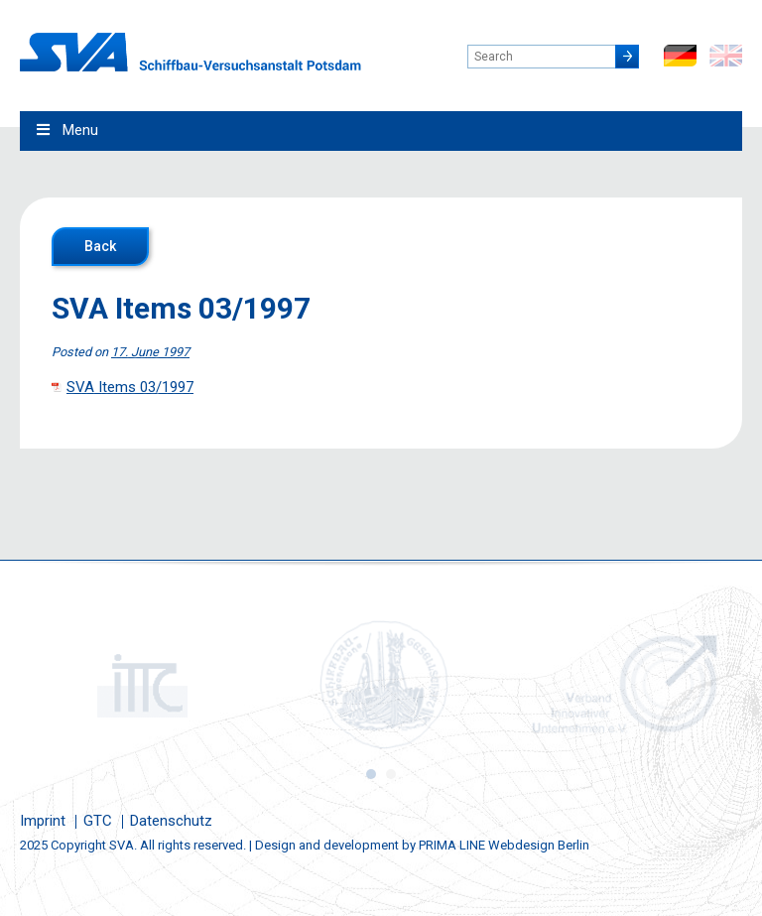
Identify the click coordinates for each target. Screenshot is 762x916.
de (680, 55)
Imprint (42, 821)
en (725, 55)
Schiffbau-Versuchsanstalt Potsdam (190, 52)
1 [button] (371, 774)
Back (100, 246)
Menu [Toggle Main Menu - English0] (66, 130)
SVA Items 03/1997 (129, 387)
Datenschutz (171, 821)
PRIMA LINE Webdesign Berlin (504, 845)
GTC (97, 821)
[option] (140, 684)
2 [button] (391, 774)
